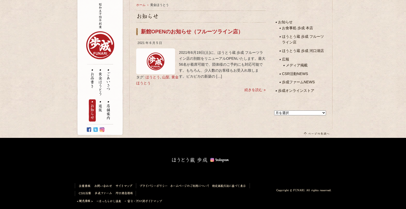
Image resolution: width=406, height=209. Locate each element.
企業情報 (84, 185)
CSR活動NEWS (295, 74)
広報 (285, 59)
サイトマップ (125, 185)
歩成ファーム (103, 193)
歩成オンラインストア (296, 90)
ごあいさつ (108, 80)
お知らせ (92, 110)
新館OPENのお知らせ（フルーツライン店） (192, 31)
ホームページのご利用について (190, 185)
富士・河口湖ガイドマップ (142, 201)
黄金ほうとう (100, 83)
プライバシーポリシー (152, 185)
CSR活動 (84, 193)
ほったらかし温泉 (109, 201)
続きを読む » (254, 90)
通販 (100, 106)
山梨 (165, 77)
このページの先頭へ (316, 133)
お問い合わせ (103, 185)
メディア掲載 (297, 65)
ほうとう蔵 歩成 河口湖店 (303, 51)
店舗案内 (108, 110)
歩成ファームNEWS (298, 82)
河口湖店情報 (125, 193)
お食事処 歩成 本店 (297, 28)
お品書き (92, 79)
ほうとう (153, 77)
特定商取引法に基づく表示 (230, 185)
